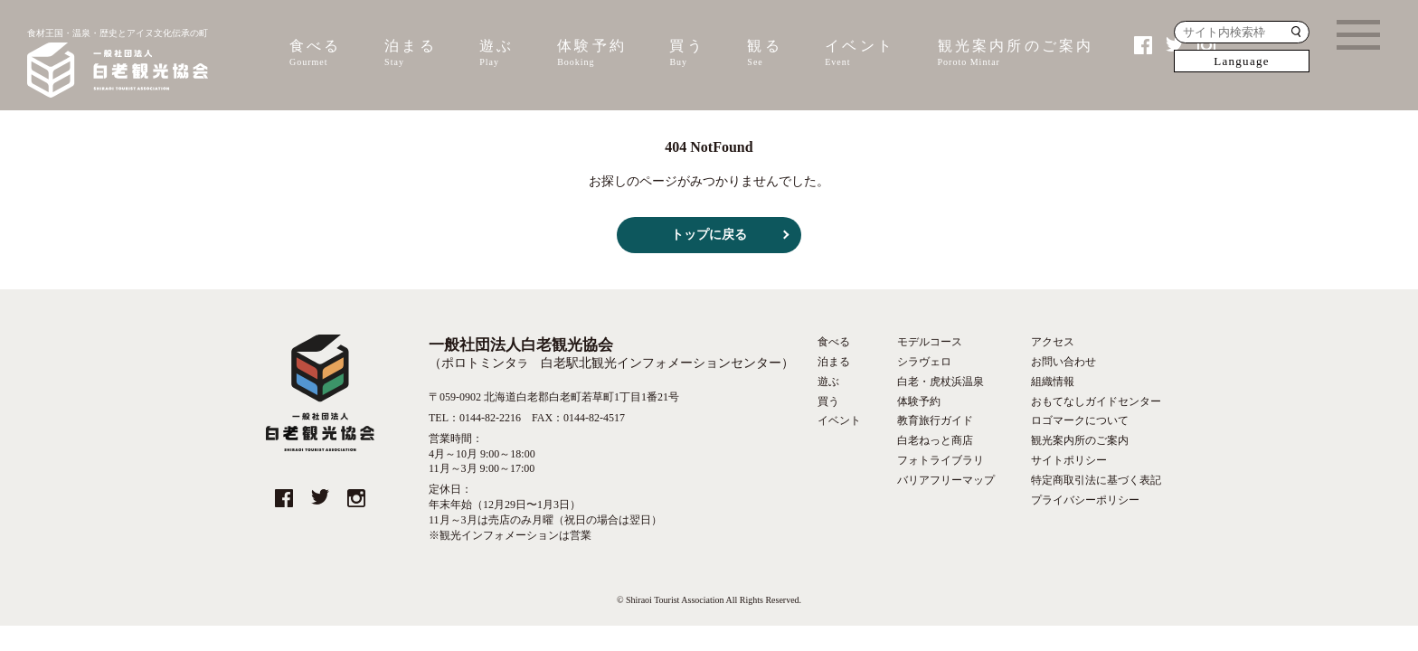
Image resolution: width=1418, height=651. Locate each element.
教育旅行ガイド (935, 420)
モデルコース (929, 341)
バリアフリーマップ (946, 480)
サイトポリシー (1069, 460)
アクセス (1052, 341)
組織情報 (1052, 381)
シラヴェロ (924, 361)
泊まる (410, 53)
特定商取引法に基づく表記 (1096, 480)
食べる (315, 53)
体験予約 (592, 53)
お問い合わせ (1063, 361)
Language (1242, 61)
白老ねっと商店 (935, 440)
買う (686, 53)
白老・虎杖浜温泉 (940, 381)
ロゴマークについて (1080, 420)
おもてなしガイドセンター (1096, 401)
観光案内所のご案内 (1016, 53)
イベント (859, 53)
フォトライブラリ (940, 460)
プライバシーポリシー (1085, 500)
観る (764, 53)
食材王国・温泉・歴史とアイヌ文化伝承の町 (117, 64)
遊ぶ (496, 53)
